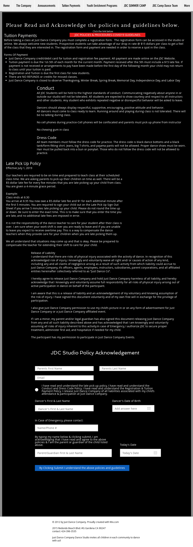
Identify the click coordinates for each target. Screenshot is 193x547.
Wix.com (114, 521)
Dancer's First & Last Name (52, 401)
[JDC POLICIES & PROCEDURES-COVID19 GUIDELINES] (107, 35)
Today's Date (130, 444)
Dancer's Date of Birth (128, 401)
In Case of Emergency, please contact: (59, 420)
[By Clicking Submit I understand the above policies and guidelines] (82, 468)
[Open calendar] (148, 408)
